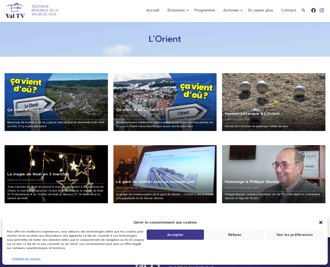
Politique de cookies (26, 259)
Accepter (175, 234)
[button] (321, 222)
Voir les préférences (294, 234)
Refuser (235, 234)
